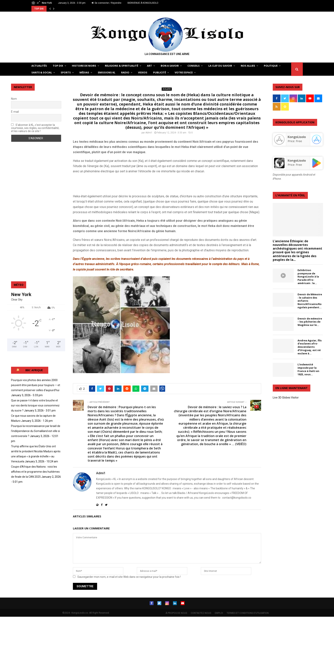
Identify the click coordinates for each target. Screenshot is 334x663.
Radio (125, 72)
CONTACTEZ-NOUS (201, 613)
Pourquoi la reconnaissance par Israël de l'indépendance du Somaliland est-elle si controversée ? (35, 431)
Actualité (167, 89)
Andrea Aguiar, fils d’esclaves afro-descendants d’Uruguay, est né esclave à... (310, 347)
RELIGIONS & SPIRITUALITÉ (121, 65)
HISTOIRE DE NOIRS (84, 65)
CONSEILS (193, 65)
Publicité (159, 72)
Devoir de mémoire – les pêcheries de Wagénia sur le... (310, 322)
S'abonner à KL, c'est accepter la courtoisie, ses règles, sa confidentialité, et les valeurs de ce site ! (35, 128)
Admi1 (148, 132)
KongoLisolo (297, 160)
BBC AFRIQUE (34, 370)
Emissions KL (106, 72)
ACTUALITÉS (39, 65)
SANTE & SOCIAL (41, 72)
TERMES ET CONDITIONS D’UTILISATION (248, 613)
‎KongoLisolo (297, 137)
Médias (84, 72)
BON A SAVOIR (170, 65)
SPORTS (66, 72)
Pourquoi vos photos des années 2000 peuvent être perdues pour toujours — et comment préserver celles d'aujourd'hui (35, 385)
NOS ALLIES (248, 65)
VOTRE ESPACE (184, 72)
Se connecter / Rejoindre (106, 3)
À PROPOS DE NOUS (176, 613)
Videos (142, 72)
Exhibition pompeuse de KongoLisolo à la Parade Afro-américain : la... (308, 276)
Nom (14, 98)
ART (149, 65)
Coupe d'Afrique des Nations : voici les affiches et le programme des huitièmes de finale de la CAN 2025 (35, 471)
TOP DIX (58, 65)
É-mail (15, 111)
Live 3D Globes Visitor (286, 397)
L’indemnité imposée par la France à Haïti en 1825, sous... (308, 369)
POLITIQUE (271, 65)
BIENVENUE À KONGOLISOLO (143, 3)
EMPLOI (219, 613)
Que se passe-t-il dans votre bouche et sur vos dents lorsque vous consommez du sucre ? (35, 405)
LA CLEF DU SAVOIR (220, 65)
